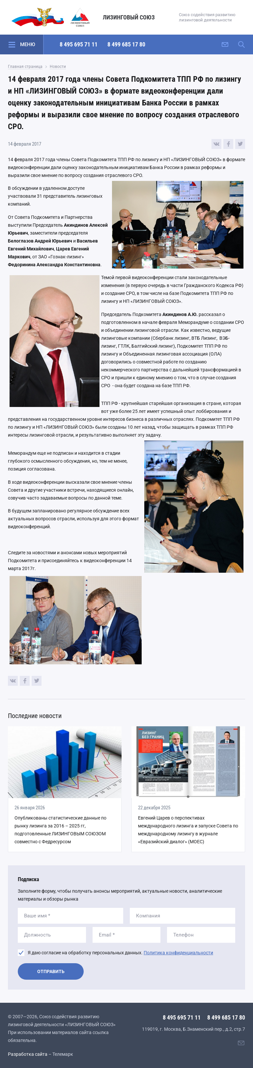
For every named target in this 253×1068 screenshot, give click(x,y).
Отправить (51, 971)
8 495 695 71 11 (79, 44)
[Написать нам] (225, 44)
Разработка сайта (27, 1054)
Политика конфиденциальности (178, 952)
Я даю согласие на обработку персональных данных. (120, 952)
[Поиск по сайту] (241, 44)
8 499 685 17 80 (126, 44)
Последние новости (35, 716)
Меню (27, 44)
